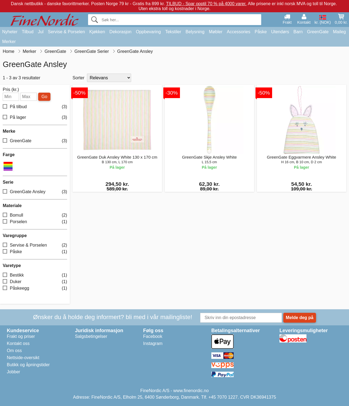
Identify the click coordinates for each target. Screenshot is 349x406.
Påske (261, 31)
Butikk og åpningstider (28, 364)
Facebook (152, 336)
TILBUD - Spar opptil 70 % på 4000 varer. (206, 3)
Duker (35, 281)
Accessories (238, 31)
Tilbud (28, 31)
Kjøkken (97, 31)
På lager (35, 117)
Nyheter (9, 31)
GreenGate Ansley (35, 192)
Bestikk (35, 275)
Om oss (14, 350)
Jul (40, 31)
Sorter (79, 77)
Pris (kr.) (11, 89)
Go (44, 96)
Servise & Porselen (66, 31)
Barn (298, 31)
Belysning (195, 31)
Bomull (35, 215)
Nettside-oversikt (23, 357)
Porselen (35, 222)
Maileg (339, 31)
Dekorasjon (120, 31)
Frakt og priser (21, 336)
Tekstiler (173, 31)
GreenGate (318, 31)
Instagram (153, 343)
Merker (9, 41)
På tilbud (35, 106)
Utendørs (280, 31)
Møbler (215, 31)
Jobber (13, 371)
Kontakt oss (18, 343)
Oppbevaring (148, 31)
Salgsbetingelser (91, 336)
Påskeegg (35, 288)
